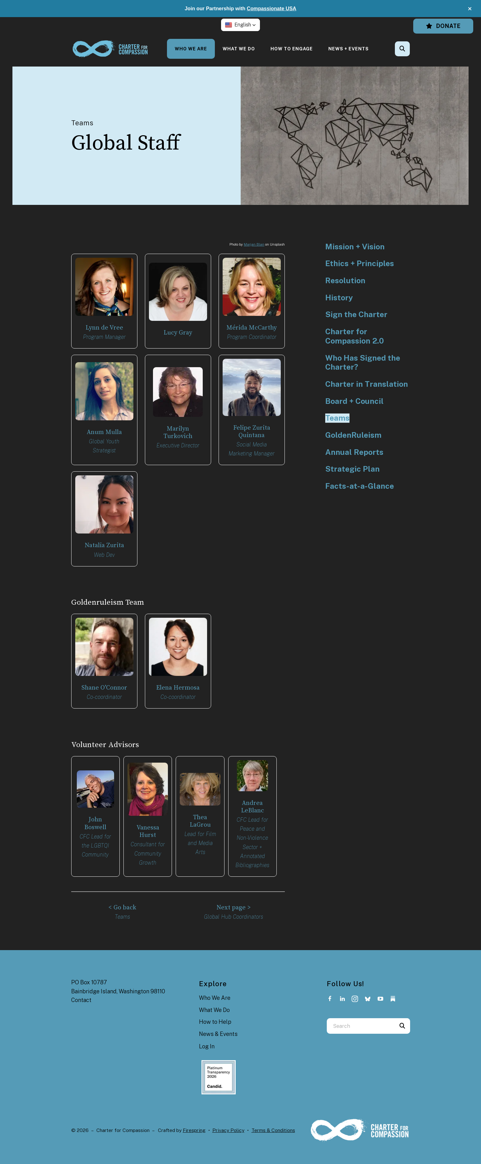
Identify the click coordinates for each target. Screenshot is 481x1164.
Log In (207, 1040)
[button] (470, 9)
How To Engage (292, 48)
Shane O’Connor (104, 684)
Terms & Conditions (273, 1124)
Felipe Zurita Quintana (251, 430)
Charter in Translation (366, 384)
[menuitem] (191, 48)
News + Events (348, 48)
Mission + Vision (355, 246)
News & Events (218, 1027)
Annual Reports (354, 452)
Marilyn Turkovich (178, 431)
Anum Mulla (104, 430)
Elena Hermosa (177, 684)
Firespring (194, 1124)
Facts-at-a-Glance (359, 486)
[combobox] (361, 1020)
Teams (337, 418)
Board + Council (354, 401)
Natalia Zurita (104, 543)
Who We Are (191, 48)
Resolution (345, 280)
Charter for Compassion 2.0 (354, 336)
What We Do (239, 48)
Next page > (234, 902)
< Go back (122, 902)
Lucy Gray (178, 332)
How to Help (215, 1015)
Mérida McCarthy (251, 327)
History (339, 297)
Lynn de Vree (104, 327)
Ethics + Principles (359, 263)
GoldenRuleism (353, 435)
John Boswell (95, 819)
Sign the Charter (356, 314)
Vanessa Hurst (147, 827)
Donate (443, 26)
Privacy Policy (228, 1124)
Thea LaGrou (200, 816)
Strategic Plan (352, 468)
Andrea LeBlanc (252, 802)
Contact (81, 994)
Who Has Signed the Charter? (362, 362)
